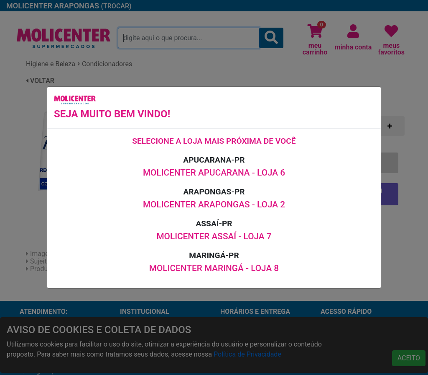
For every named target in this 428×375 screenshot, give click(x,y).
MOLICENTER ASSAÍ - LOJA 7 (213, 236)
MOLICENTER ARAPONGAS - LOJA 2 (214, 204)
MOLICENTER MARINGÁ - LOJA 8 (214, 268)
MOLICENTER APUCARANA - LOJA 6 (214, 173)
